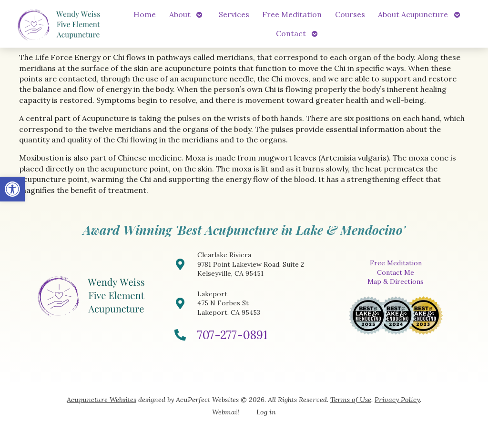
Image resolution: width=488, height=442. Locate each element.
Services (234, 14)
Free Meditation (292, 14)
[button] (12, 189)
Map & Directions (395, 281)
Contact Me (395, 272)
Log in (266, 412)
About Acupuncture (413, 14)
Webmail (225, 412)
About (180, 14)
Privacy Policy (397, 399)
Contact (291, 33)
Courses (350, 14)
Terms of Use (350, 399)
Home (144, 14)
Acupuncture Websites (101, 399)
